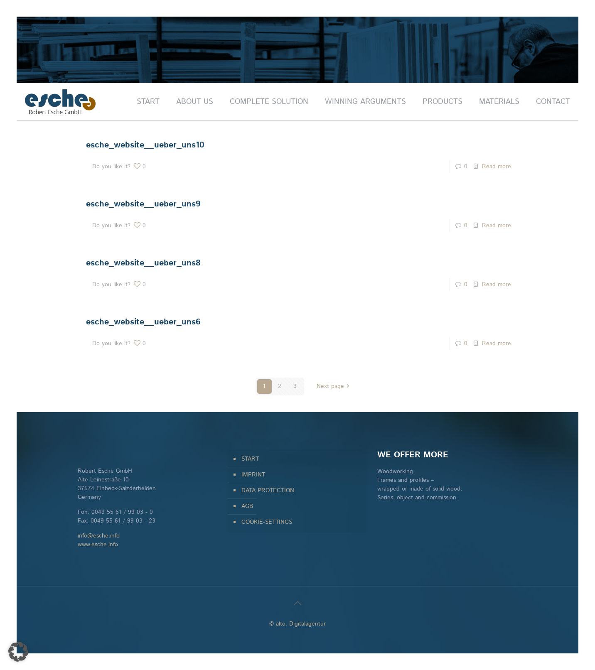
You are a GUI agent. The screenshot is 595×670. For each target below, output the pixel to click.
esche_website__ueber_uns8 (143, 263)
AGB (247, 506)
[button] (18, 651)
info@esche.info (99, 536)
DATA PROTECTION (267, 490)
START (250, 459)
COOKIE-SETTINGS (266, 522)
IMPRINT (253, 475)
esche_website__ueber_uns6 (143, 322)
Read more (496, 166)
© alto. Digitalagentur (297, 624)
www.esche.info (98, 544)
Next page (334, 386)
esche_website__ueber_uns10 (145, 145)
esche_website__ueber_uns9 (143, 204)
